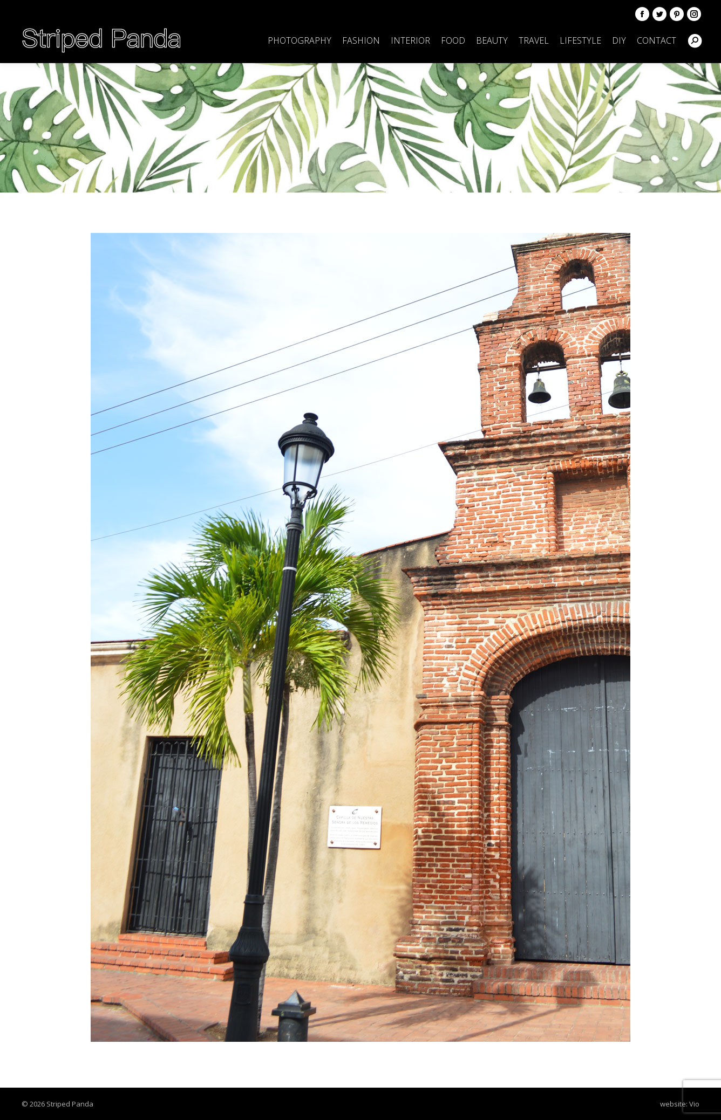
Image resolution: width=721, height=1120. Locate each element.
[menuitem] (299, 40)
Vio (694, 1104)
